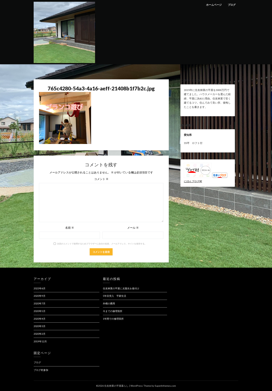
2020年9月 (39, 295)
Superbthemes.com (165, 385)
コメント (101, 179)
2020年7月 (39, 303)
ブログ (232, 4)
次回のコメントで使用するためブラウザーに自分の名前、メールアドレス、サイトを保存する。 (102, 243)
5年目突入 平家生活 (114, 295)
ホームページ (214, 4)
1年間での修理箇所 (113, 318)
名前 (69, 228)
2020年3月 (39, 326)
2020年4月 (39, 318)
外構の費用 (109, 303)
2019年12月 (40, 341)
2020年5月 (39, 311)
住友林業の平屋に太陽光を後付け (121, 288)
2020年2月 (39, 333)
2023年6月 (39, 288)
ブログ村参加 (41, 369)
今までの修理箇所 (112, 311)
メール (132, 228)
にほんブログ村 (193, 181)
